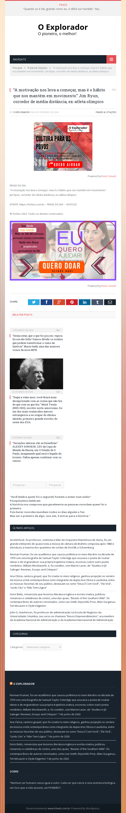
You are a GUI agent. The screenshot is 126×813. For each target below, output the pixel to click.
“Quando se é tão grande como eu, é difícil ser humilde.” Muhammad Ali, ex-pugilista (63, 9)
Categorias (16, 647)
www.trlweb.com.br (59, 808)
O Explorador (21, 112)
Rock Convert (109, 176)
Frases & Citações (106, 112)
